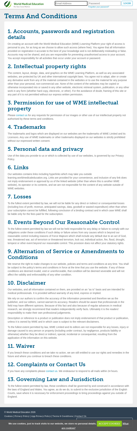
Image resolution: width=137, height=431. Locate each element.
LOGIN (127, 3)
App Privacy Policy (41, 416)
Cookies (8, 416)
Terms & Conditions (62, 416)
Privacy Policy (21, 416)
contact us (21, 115)
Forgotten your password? (98, 7)
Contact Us (80, 416)
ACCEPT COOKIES (109, 423)
